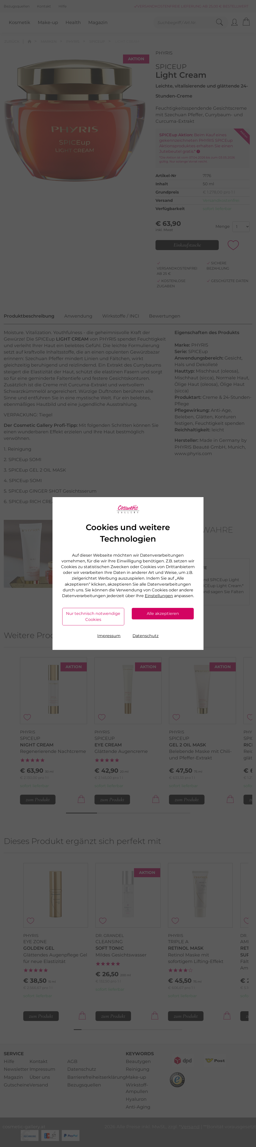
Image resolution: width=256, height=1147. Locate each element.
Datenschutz (145, 635)
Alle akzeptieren (163, 613)
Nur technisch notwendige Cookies (93, 616)
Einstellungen (159, 595)
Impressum (108, 635)
